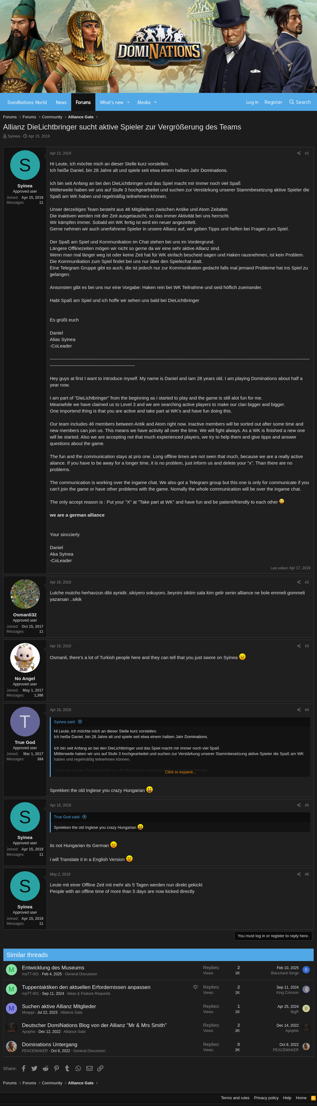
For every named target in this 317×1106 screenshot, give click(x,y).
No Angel (25, 678)
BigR (287, 1012)
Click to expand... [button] (180, 772)
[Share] (299, 153)
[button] (128, 102)
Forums (83, 102)
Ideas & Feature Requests (81, 993)
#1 (307, 153)
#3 (307, 646)
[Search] (300, 102)
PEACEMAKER (27, 1051)
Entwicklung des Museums (46, 968)
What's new (112, 102)
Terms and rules (235, 1097)
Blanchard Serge (277, 973)
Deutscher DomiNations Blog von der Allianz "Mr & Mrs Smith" (87, 1025)
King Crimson (280, 992)
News (61, 102)
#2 (307, 582)
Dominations (213, 170)
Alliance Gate (64, 1012)
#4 (307, 710)
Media (143, 102)
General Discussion (74, 974)
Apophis (21, 1031)
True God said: (67, 817)
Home (301, 1097)
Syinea (14, 136)
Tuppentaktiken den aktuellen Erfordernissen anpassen (79, 987)
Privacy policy (266, 1097)
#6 (307, 874)
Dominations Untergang (42, 1044)
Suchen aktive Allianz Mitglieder (52, 1006)
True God (25, 742)
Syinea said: (65, 721)
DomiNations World (27, 102)
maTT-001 (23, 974)
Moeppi (21, 1012)
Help (287, 1097)
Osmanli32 (25, 614)
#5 (307, 805)
